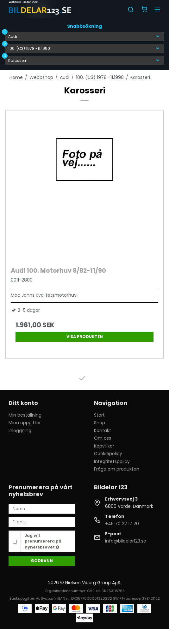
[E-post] (42, 522)
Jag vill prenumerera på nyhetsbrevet (43, 541)
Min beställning (25, 415)
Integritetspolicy (112, 461)
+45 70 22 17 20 (122, 523)
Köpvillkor (104, 446)
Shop (99, 422)
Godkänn (42, 560)
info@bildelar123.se (125, 541)
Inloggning (20, 430)
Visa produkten (84, 336)
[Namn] (42, 508)
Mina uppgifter (25, 422)
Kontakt (102, 430)
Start (99, 415)
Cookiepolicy (108, 453)
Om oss (102, 438)
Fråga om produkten (116, 469)
